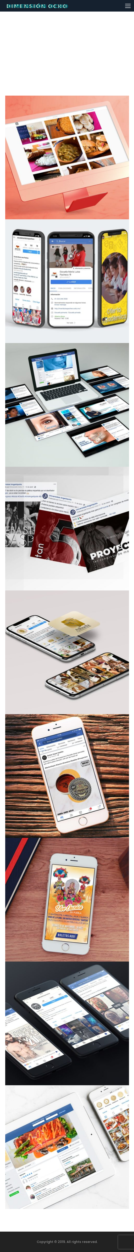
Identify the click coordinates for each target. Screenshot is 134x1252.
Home (54, 57)
